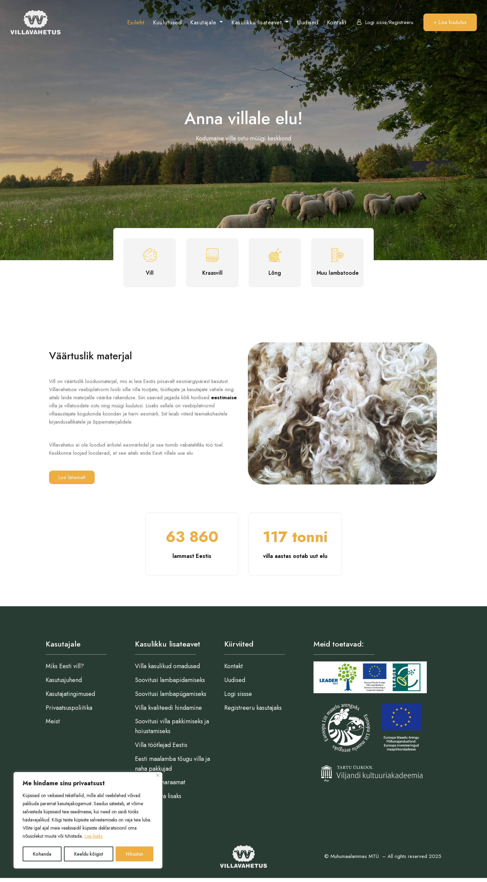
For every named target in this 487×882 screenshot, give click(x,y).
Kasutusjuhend (64, 683)
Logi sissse (238, 697)
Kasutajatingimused (70, 697)
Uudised (308, 22)
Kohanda (42, 854)
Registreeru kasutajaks (253, 711)
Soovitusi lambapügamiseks (170, 697)
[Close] (157, 776)
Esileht (136, 22)
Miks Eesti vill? (65, 669)
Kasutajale (204, 22)
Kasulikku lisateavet (257, 22)
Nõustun (134, 854)
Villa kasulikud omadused (167, 669)
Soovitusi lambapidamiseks (170, 683)
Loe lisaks (94, 837)
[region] (88, 820)
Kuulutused (167, 22)
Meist (53, 725)
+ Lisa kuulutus (450, 22)
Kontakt (337, 22)
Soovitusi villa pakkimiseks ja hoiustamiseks (172, 730)
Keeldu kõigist (88, 854)
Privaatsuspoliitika (69, 711)
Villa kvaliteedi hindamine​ (168, 711)
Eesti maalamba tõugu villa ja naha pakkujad (172, 767)
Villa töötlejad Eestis (161, 748)
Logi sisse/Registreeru (384, 22)
